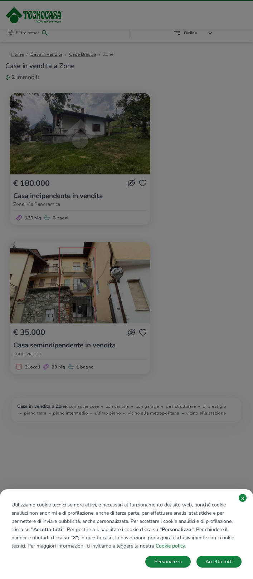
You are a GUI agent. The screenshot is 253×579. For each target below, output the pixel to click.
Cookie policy (170, 546)
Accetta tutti (219, 561)
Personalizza (168, 561)
